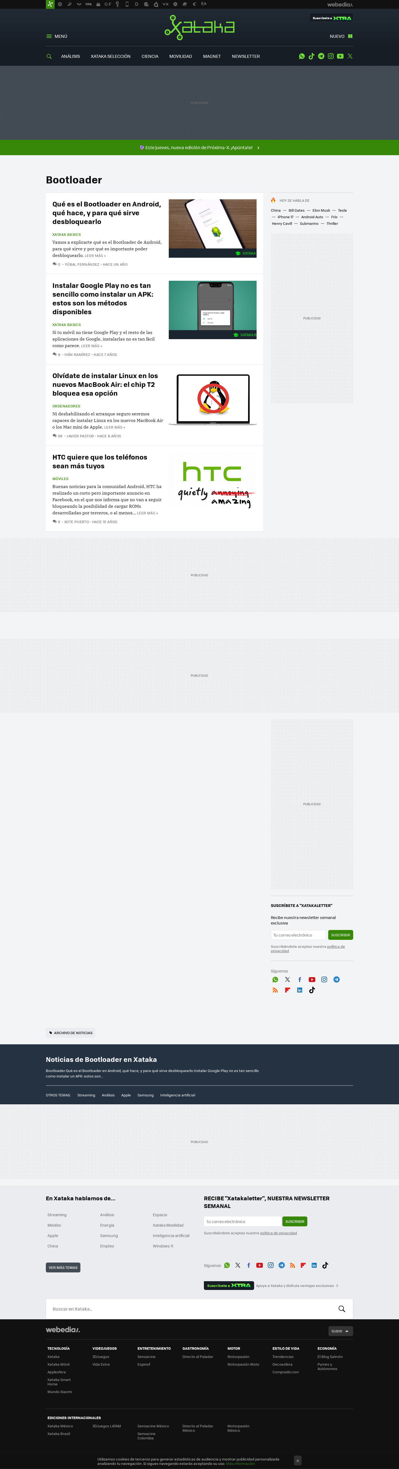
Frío (334, 216)
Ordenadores (66, 406)
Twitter (350, 56)
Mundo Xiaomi (59, 1391)
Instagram (330, 56)
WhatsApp (302, 56)
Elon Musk (321, 210)
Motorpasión (238, 1356)
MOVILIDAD (180, 56)
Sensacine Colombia (146, 1435)
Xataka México (60, 1425)
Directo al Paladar (197, 1356)
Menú (61, 36)
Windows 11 (163, 1246)
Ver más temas (63, 1267)
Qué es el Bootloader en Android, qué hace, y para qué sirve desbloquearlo (106, 212)
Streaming (86, 1095)
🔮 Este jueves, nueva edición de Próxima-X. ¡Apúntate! (195, 147)
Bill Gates (297, 210)
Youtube (340, 56)
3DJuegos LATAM (106, 1425)
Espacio (160, 1214)
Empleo (107, 1246)
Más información (240, 1463)
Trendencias (283, 1356)
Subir (336, 1331)
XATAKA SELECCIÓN (111, 56)
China (276, 210)
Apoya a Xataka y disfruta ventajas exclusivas (295, 1285)
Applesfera (56, 1371)
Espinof (143, 1364)
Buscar (342, 1309)
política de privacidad (278, 1232)
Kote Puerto (76, 521)
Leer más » (95, 255)
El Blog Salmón (330, 1356)
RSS (275, 989)
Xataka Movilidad (168, 1225)
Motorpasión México (238, 1428)
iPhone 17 (285, 216)
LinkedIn (299, 989)
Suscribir (340, 934)
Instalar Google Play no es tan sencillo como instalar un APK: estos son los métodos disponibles (102, 298)
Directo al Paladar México (197, 1428)
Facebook (299, 978)
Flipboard (287, 989)
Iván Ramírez (77, 354)
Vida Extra (101, 1364)
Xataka (199, 27)
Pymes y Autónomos (327, 1366)
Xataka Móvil (58, 1364)
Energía (107, 1225)
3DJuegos (100, 1356)
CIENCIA (150, 56)
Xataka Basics (66, 234)
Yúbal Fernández (82, 264)
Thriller (332, 223)
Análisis (108, 1095)
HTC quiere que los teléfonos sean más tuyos (99, 461)
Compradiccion (285, 1371)
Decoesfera (282, 1364)
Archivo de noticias (73, 1032)
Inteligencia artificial (177, 1095)
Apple (126, 1095)
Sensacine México (153, 1425)
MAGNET (212, 56)
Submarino (309, 223)
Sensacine (146, 1356)
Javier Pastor (80, 435)
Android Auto (312, 216)
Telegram (321, 56)
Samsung (145, 1095)
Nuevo (337, 36)
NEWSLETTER (246, 56)
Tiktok (311, 56)
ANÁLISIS (70, 56)
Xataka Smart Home (59, 1381)
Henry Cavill (282, 223)
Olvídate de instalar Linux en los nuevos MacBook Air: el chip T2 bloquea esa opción (105, 384)
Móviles (60, 479)
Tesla (342, 210)
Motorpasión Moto (243, 1364)
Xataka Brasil (58, 1433)
